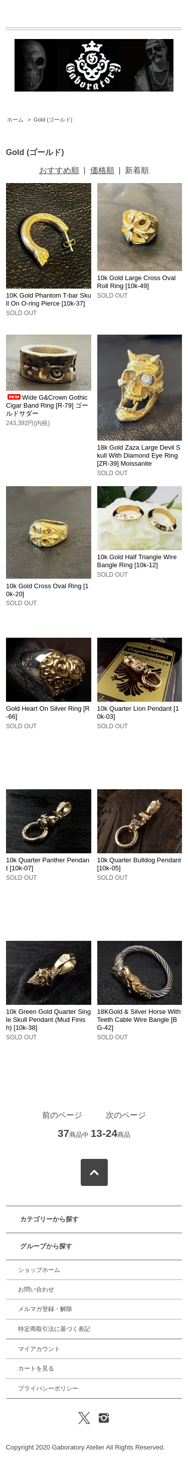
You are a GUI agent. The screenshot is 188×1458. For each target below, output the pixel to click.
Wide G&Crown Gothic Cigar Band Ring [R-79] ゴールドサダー (47, 405)
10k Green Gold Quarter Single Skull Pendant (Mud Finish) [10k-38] (48, 1019)
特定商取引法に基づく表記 (54, 1328)
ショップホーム (39, 1269)
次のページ (126, 1115)
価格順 (102, 170)
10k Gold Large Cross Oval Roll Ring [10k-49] (136, 282)
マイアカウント (39, 1348)
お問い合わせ (36, 1289)
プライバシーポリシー (48, 1388)
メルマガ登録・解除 (45, 1308)
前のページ (62, 1115)
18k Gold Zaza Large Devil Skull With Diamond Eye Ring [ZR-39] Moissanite (138, 455)
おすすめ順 (59, 170)
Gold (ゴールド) (53, 120)
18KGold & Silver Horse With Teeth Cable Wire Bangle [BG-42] (139, 1019)
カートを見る (36, 1368)
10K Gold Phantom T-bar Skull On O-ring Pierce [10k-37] (48, 299)
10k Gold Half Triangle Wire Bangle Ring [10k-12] (137, 561)
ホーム (15, 120)
